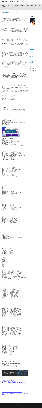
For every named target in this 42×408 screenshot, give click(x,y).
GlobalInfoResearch (32, 49)
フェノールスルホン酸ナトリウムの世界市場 (7, 379)
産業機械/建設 (31, 62)
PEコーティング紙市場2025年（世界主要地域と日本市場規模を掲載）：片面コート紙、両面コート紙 (35, 30)
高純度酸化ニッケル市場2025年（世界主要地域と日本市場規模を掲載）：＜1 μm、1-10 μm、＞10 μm (35, 33)
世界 (17, 12)
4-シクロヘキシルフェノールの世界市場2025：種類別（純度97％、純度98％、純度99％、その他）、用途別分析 (14, 382)
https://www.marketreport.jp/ (33, 70)
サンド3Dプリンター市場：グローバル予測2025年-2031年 (8, 380)
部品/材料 (31, 66)
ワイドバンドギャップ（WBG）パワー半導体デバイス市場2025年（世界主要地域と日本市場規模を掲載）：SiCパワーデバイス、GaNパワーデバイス (35, 36)
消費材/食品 (31, 57)
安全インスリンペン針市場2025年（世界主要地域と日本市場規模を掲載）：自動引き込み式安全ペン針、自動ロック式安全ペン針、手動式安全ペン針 (35, 40)
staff (3, 12)
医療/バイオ (31, 56)
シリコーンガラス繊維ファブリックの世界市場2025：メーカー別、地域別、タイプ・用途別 (12, 392)
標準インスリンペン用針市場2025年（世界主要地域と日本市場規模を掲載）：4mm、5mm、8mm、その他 (35, 44)
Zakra (25, 404)
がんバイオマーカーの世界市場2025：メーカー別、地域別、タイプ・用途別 (10, 381)
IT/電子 (13, 12)
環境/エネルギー (32, 61)
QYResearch (15, 12)
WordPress (28, 404)
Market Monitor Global (32, 51)
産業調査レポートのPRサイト (11, 1)
